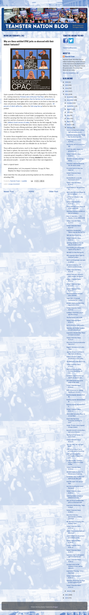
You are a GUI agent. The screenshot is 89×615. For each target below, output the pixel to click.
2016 (66, 82)
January (69, 591)
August (69, 109)
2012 (66, 94)
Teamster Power (70, 56)
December (70, 97)
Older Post (53, 192)
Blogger (55, 607)
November (70, 100)
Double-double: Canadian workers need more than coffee (75, 462)
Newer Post (9, 192)
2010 (66, 598)
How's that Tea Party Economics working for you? (74, 420)
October (69, 103)
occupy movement (14, 184)
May (68, 118)
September (70, 106)
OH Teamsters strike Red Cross (76, 361)
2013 (66, 91)
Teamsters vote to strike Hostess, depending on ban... (74, 371)
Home (31, 192)
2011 (66, 595)
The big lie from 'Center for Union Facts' (75, 436)
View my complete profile (70, 73)
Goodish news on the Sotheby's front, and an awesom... (75, 566)
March (69, 124)
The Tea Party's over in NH (74, 317)
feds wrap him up (36, 106)
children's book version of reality (18, 122)
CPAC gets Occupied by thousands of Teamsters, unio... (75, 456)
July (68, 112)
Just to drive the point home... (76, 325)
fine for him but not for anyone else (42, 99)
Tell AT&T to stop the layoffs (75, 252)
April (68, 121)
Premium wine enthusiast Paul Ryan (32, 97)
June (68, 115)
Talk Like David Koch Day (74, 235)
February (70, 128)
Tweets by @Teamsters (70, 48)
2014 (66, 88)
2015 (66, 85)
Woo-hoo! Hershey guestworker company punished (74, 517)
